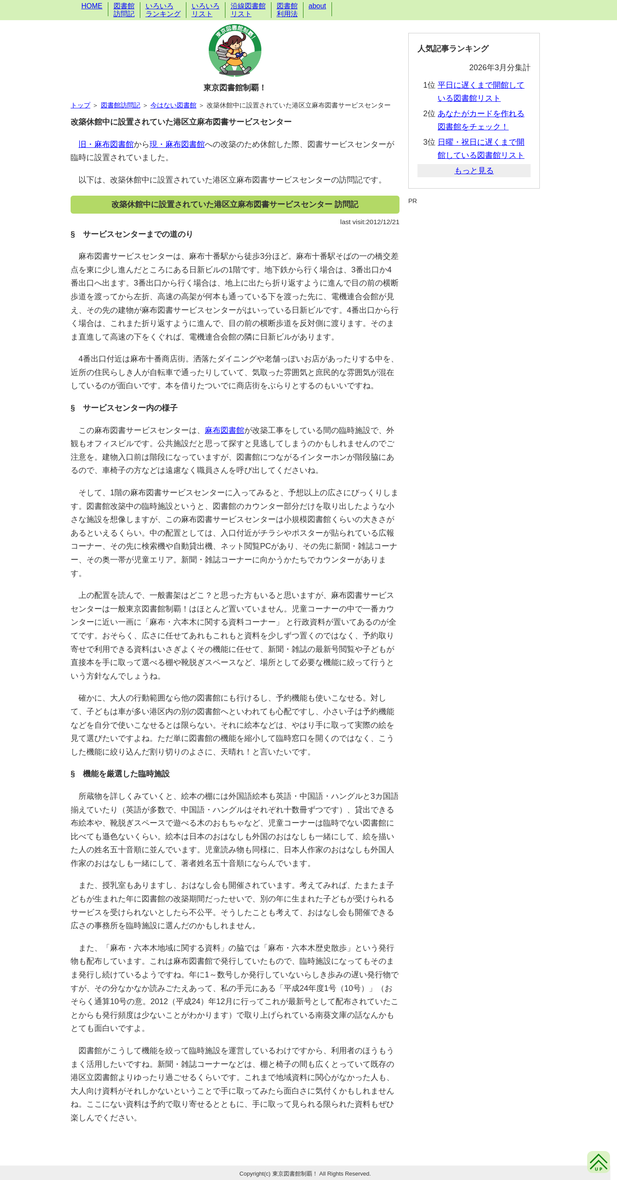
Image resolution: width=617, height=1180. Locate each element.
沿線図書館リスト (248, 10)
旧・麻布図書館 (106, 144)
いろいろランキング (163, 10)
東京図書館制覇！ (235, 87)
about (317, 6)
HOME (92, 6)
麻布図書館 (224, 430)
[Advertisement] (474, 227)
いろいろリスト (206, 10)
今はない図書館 (173, 105)
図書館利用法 (287, 10)
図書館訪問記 (124, 10)
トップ (80, 105)
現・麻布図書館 (177, 144)
